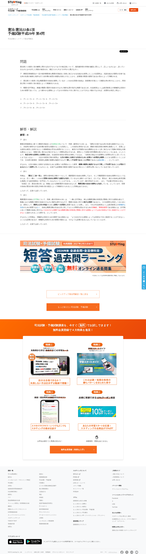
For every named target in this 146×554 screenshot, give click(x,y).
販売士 (10, 477)
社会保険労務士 (12, 491)
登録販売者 (11, 524)
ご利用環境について (118, 477)
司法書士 (10, 483)
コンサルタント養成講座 (46, 521)
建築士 (10, 506)
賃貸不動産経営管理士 (46, 503)
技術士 (41, 474)
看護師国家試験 (44, 524)
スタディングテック (14, 518)
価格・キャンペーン (89, 9)
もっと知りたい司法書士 (80, 512)
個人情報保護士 (44, 489)
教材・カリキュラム (46, 9)
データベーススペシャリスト (48, 515)
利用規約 (48, 552)
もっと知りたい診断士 (79, 504)
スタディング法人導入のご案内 (121, 516)
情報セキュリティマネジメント (17, 509)
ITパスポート (43, 506)
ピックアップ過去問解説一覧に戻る (73, 294)
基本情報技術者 (44, 509)
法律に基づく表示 (39, 552)
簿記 (40, 494)
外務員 (41, 497)
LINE (113, 504)
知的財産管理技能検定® (15, 489)
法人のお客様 (109, 3)
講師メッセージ (68, 10)
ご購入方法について (118, 474)
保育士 (10, 526)
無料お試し (134, 10)
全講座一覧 (96, 3)
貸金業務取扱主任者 (14, 500)
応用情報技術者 (12, 512)
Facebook (115, 498)
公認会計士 (42, 491)
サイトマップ (70, 552)
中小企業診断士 (12, 474)
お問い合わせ (122, 3)
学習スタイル (57, 10)
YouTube (114, 507)
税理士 (10, 494)
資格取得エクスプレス (79, 524)
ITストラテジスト (44, 512)
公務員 (41, 518)
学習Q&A (76, 491)
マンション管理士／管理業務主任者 (18, 503)
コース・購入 (123, 10)
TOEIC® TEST (12, 521)
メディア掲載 (77, 486)
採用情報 (75, 480)
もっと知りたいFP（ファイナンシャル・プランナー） (89, 515)
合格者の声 (79, 10)
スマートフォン (113, 552)
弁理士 (10, 486)
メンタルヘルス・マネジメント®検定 (19, 480)
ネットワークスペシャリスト (16, 515)
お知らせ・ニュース (79, 483)
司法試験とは (36, 10)
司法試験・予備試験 (45, 480)
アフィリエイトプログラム (120, 489)
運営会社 (75, 474)
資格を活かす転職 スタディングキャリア (124, 530)
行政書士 (42, 483)
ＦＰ (9, 497)
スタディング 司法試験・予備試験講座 (17, 10)
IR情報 (75, 477)
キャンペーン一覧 (78, 489)
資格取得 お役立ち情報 (80, 501)
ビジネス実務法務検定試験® (47, 486)
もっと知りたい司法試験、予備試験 (73, 307)
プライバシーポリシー (58, 552)
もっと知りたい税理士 (79, 506)
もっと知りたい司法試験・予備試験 (83, 509)
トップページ (28, 552)
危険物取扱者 (43, 477)
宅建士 (41, 500)
